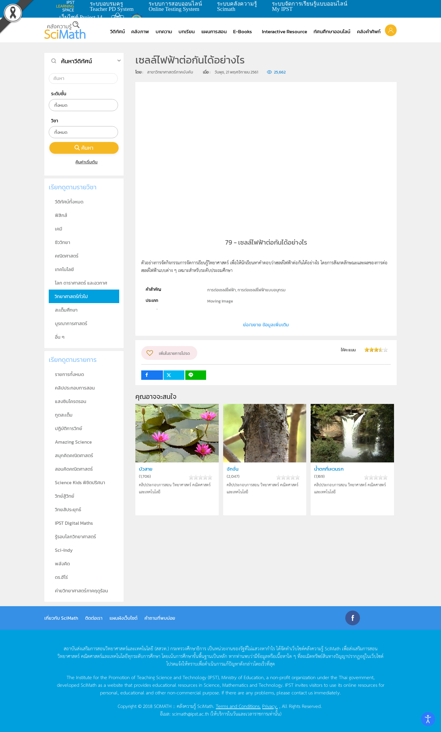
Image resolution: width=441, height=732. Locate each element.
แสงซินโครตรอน (70, 401)
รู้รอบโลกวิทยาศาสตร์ (75, 536)
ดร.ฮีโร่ (61, 577)
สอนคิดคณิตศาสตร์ (74, 468)
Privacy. (270, 706)
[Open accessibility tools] (428, 719)
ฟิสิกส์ (61, 215)
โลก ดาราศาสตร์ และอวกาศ (81, 282)
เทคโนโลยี (64, 269)
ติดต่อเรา (93, 617)
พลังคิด (62, 563)
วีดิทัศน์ (117, 31)
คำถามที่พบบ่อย (159, 617)
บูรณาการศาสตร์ (71, 323)
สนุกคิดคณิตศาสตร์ (74, 455)
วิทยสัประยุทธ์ (68, 509)
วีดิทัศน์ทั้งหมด (69, 201)
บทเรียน (187, 31)
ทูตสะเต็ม (64, 414)
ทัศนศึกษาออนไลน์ (332, 31)
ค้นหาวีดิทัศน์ (76, 61)
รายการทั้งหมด (69, 374)
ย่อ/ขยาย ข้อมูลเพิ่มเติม (266, 324)
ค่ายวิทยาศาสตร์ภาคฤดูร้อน (81, 590)
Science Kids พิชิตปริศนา (80, 482)
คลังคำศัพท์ (369, 31)
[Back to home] (64, 30)
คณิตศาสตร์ (66, 255)
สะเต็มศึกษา (66, 309)
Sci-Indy (64, 550)
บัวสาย (145, 469)
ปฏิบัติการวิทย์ (68, 428)
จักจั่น (232, 469)
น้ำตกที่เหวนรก (329, 469)
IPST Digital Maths (74, 523)
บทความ (164, 31)
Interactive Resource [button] (284, 31)
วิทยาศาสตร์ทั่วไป (71, 296)
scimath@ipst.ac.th (190, 713)
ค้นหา (84, 148)
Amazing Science (73, 441)
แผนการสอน (214, 31)
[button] (391, 30)
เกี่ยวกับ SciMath (61, 617)
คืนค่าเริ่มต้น (84, 161)
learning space (67, 6)
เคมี (58, 228)
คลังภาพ (140, 31)
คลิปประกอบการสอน (75, 387)
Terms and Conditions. (238, 706)
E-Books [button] (242, 31)
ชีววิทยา (62, 242)
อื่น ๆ (60, 336)
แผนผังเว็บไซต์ (123, 617)
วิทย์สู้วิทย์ (64, 495)
